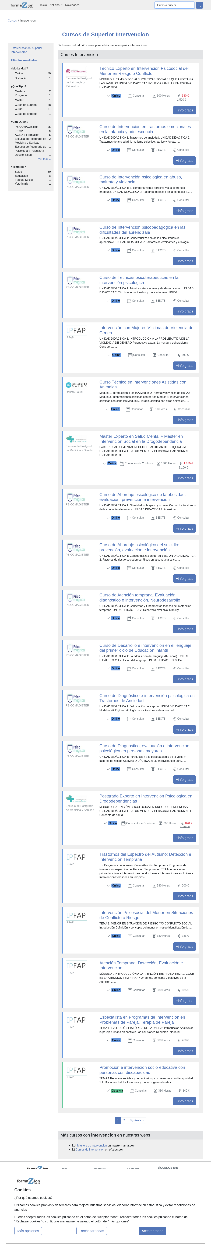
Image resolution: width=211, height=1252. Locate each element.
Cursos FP (100, 1179)
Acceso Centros (70, 1196)
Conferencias (102, 1186)
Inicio (43, 4)
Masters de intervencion (92, 1145)
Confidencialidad (137, 1175)
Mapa (64, 1168)
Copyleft (132, 1189)
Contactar (133, 1168)
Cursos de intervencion (90, 1149)
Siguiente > (136, 1120)
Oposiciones (101, 1204)
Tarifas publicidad (71, 1182)
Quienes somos (70, 1175)
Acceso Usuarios (71, 1189)
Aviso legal (133, 1182)
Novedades (72, 4)
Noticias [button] (55, 4)
